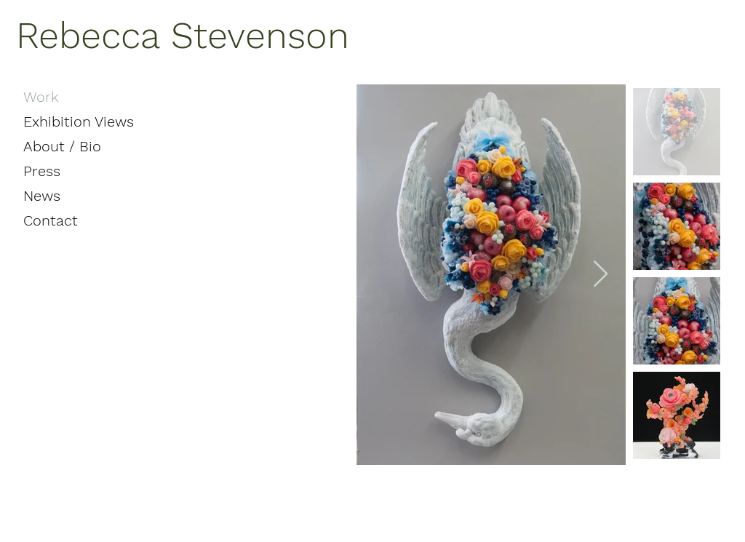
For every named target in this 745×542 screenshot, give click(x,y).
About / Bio (62, 146)
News (41, 195)
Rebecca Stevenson (182, 35)
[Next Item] (600, 274)
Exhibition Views (78, 121)
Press (41, 171)
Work (41, 96)
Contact (50, 220)
